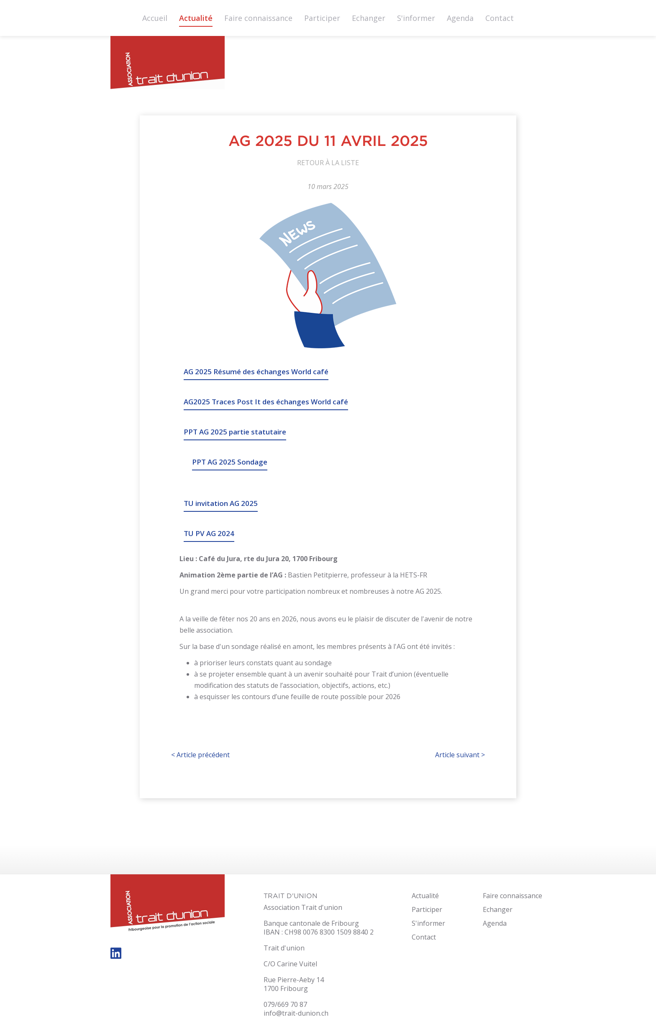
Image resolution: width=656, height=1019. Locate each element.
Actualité (196, 18)
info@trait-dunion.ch (296, 1013)
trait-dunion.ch (167, 65)
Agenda (460, 18)
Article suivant (460, 754)
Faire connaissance (258, 18)
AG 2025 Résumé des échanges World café (256, 371)
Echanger (368, 18)
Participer (322, 18)
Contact (499, 18)
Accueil (154, 18)
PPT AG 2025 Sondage (229, 462)
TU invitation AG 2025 (221, 503)
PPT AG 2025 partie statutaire (235, 432)
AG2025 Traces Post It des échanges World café (266, 401)
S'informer (416, 18)
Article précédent (200, 754)
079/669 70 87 (285, 1004)
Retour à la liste (328, 162)
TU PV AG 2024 (209, 533)
